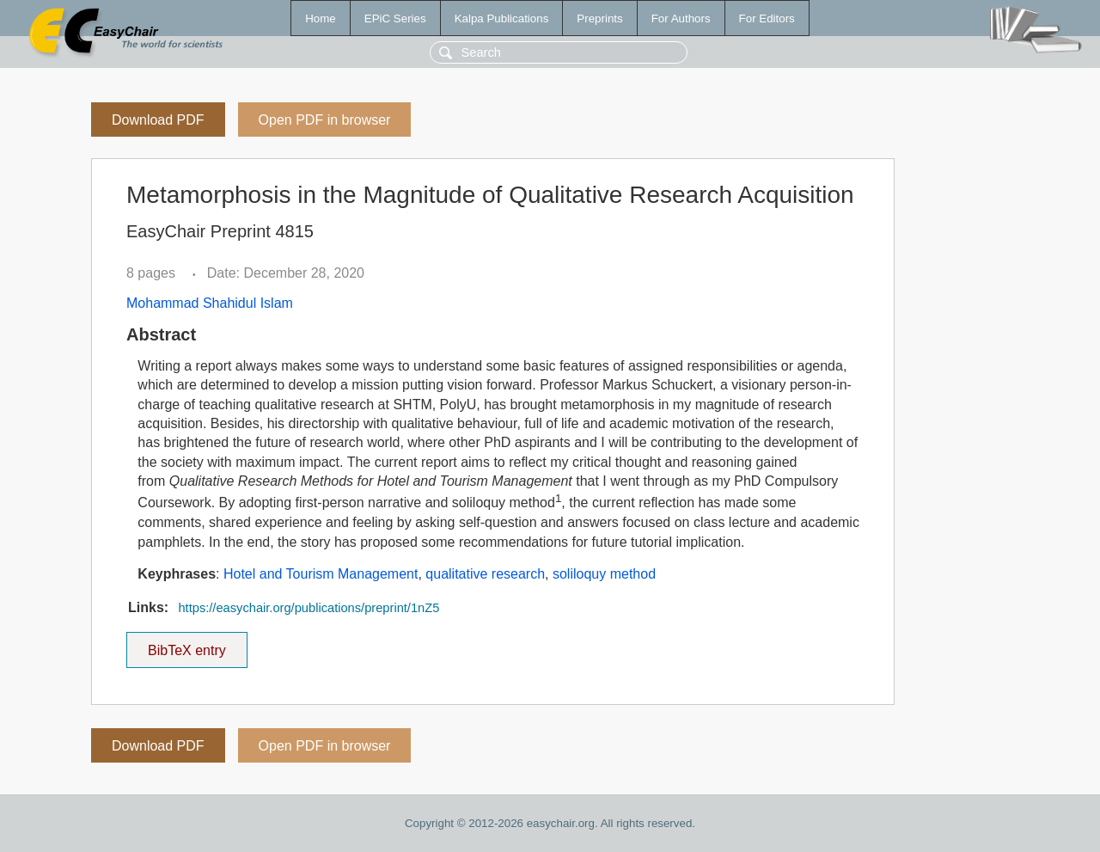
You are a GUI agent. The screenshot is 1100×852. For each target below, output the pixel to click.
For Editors (767, 18)
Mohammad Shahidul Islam (209, 303)
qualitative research (485, 574)
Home (320, 18)
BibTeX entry (186, 645)
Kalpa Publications (502, 18)
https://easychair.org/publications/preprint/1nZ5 (308, 608)
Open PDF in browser (325, 120)
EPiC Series (395, 18)
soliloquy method (604, 574)
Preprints (599, 18)
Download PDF (158, 120)
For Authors (681, 18)
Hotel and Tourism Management (321, 574)
